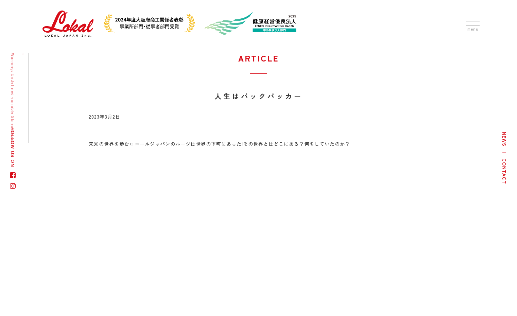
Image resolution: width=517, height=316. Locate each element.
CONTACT (504, 171)
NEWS (504, 139)
